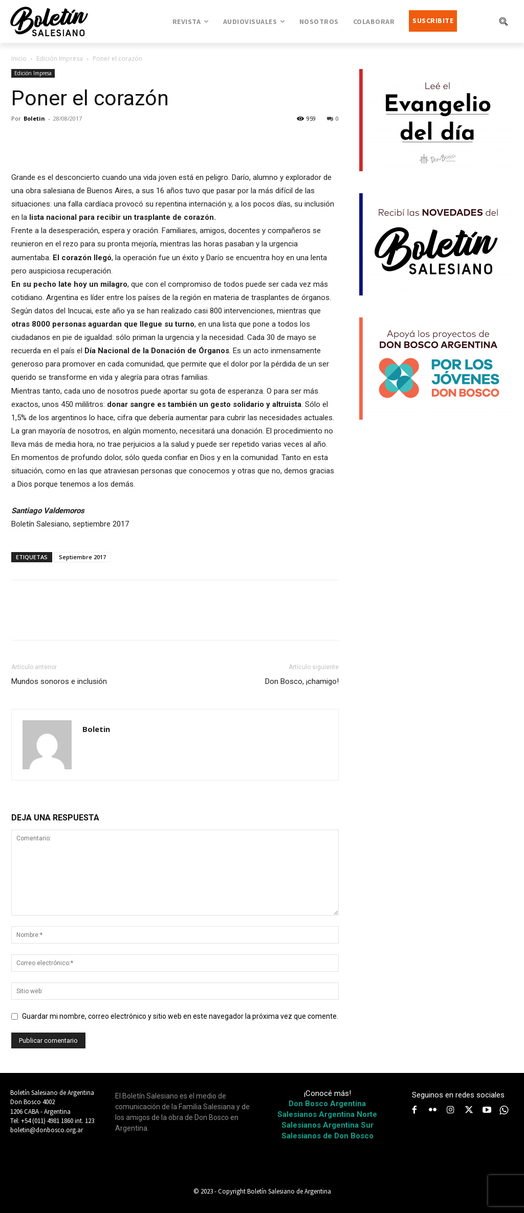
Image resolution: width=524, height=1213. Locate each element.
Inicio (19, 58)
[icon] (504, 1110)
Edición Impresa (59, 58)
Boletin (34, 118)
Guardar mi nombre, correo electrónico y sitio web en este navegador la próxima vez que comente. (180, 1016)
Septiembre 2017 (82, 557)
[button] (503, 21)
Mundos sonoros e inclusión (59, 681)
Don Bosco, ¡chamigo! (302, 681)
